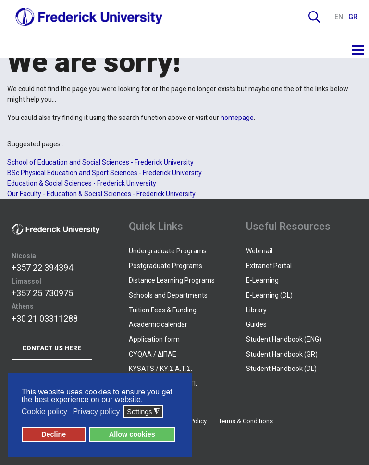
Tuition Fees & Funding (163, 310)
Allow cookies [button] (132, 434)
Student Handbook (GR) (282, 354)
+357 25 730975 (42, 293)
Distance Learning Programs (172, 280)
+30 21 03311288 (45, 318)
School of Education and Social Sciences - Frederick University (100, 162)
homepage (237, 117)
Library (256, 310)
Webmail (259, 251)
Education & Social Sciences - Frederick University (81, 183)
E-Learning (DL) (269, 295)
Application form (154, 339)
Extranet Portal (269, 266)
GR (352, 17)
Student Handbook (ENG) (283, 339)
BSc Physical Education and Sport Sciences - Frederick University (104, 173)
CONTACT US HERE (51, 348)
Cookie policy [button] (44, 411)
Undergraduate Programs (168, 251)
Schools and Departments (168, 295)
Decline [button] (53, 434)
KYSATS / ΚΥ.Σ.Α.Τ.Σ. (160, 368)
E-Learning (262, 280)
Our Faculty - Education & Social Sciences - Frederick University (101, 194)
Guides (256, 324)
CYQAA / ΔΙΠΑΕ (152, 354)
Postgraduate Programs (165, 266)
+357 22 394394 (42, 267)
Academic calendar (158, 324)
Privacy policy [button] (96, 411)
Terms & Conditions (246, 421)
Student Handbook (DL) (281, 368)
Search (314, 17)
